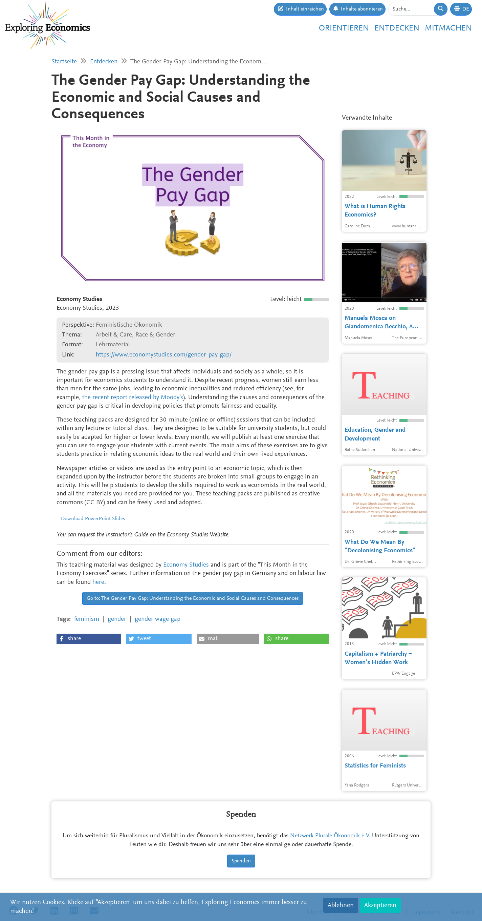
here (98, 582)
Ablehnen (341, 905)
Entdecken (396, 28)
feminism (86, 619)
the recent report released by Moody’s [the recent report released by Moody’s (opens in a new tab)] (132, 397)
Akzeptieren (380, 905)
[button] (89, 639)
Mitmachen (448, 28)
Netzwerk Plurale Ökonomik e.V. (330, 836)
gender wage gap (157, 619)
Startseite (64, 62)
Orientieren (344, 28)
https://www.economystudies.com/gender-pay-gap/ (164, 355)
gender (117, 619)
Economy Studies (186, 565)
